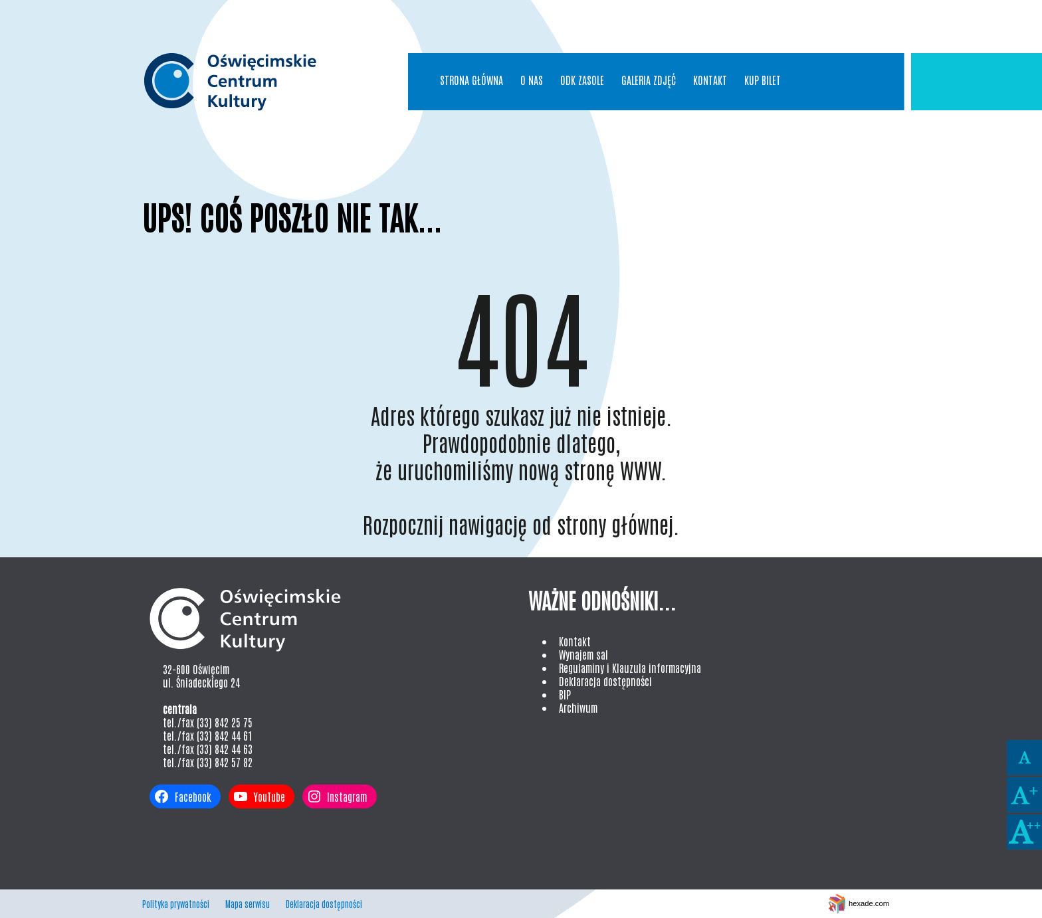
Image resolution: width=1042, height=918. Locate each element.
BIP (565, 694)
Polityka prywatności (175, 903)
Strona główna (471, 79)
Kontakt (710, 79)
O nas (531, 79)
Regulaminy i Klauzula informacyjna (630, 667)
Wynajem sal (583, 654)
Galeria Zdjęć (648, 79)
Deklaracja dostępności (605, 681)
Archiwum (578, 707)
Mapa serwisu (247, 903)
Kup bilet (762, 79)
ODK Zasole (582, 79)
